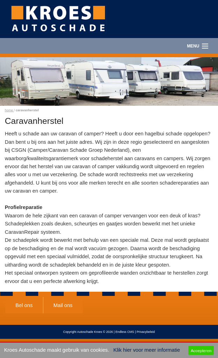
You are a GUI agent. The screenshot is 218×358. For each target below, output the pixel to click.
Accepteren (201, 350)
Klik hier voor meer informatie (147, 350)
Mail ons (63, 305)
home (9, 110)
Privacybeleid (146, 332)
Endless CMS (124, 332)
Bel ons (23, 305)
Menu (193, 46)
